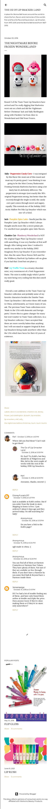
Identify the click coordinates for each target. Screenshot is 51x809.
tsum (33, 423)
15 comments (16, 729)
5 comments (16, 777)
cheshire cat (32, 412)
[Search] (45, 4)
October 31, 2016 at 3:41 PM (24, 590)
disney (40, 412)
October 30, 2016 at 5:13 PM (33, 521)
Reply (15, 490)
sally (21, 419)
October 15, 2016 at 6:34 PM (24, 543)
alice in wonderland (18, 412)
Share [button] (6, 408)
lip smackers (9, 419)
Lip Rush (10, 772)
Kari (14, 436)
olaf (16, 419)
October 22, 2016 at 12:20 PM (25, 559)
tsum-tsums (41, 423)
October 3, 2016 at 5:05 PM (32, 452)
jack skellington (16, 415)
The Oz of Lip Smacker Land (22, 9)
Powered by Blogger (25, 794)
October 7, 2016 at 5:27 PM (24, 498)
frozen (7, 415)
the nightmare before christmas (17, 423)
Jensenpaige (18, 587)
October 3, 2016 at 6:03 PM (32, 478)
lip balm (27, 415)
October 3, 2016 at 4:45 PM (28, 437)
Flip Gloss (11, 724)
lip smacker (36, 415)
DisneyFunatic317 (21, 495)
